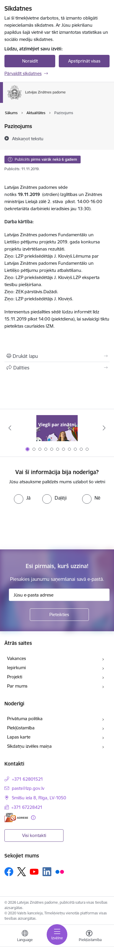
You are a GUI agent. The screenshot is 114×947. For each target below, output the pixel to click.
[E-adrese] (16, 817)
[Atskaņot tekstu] (27, 138)
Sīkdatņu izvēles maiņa (29, 746)
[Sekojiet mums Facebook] (8, 871)
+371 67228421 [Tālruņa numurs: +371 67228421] (27, 807)
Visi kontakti (34, 835)
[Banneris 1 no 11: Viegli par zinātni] (57, 428)
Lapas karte (18, 737)
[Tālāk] (104, 427)
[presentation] (49, 526)
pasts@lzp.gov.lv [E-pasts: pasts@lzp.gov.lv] (28, 788)
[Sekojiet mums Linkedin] (47, 871)
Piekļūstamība (21, 728)
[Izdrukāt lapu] (57, 356)
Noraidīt (30, 61)
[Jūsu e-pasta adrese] (59, 595)
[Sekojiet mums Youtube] (34, 871)
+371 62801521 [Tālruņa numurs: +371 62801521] (27, 779)
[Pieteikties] (59, 614)
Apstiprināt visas (84, 61)
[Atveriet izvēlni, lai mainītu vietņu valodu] (24, 936)
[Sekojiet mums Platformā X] (21, 871)
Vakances (16, 658)
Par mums (17, 686)
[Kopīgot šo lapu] (57, 367)
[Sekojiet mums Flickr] (59, 871)
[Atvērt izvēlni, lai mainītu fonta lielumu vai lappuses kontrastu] (89, 936)
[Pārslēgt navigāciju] (57, 934)
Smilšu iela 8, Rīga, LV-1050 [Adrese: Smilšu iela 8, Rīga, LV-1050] (39, 798)
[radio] (22, 497)
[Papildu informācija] (33, 817)
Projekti (14, 677)
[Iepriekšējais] (10, 427)
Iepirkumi (16, 667)
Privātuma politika (25, 718)
